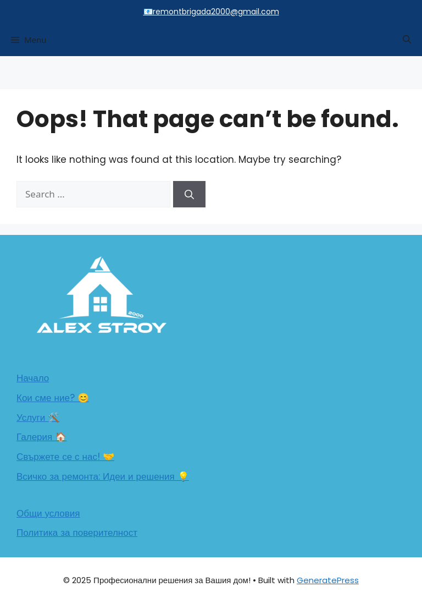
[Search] (189, 194)
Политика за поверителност (76, 532)
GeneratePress (328, 580)
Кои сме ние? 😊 (52, 397)
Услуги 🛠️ (37, 417)
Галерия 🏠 (41, 436)
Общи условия (48, 513)
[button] (407, 39)
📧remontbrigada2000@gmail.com (211, 11)
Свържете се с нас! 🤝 (65, 456)
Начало (32, 378)
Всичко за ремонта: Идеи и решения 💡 (102, 476)
